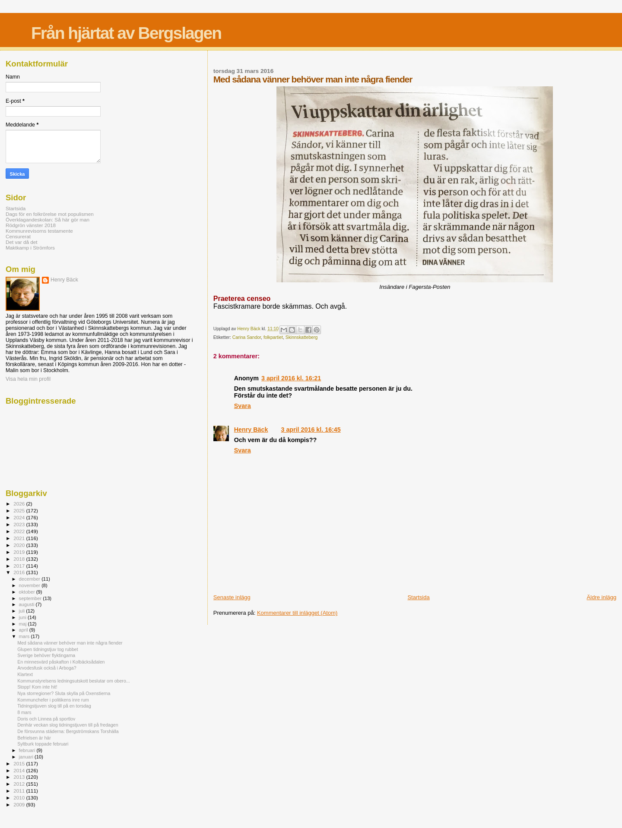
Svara (242, 405)
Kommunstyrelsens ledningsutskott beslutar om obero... (73, 680)
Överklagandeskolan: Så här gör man (47, 219)
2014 (19, 770)
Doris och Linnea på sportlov (46, 718)
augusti (27, 604)
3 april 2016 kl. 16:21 (291, 378)
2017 (19, 566)
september (31, 598)
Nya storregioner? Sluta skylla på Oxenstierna (63, 693)
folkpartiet (273, 337)
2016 (19, 572)
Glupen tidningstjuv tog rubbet (47, 649)
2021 (19, 538)
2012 (19, 784)
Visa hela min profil (28, 379)
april (24, 629)
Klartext (25, 674)
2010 (19, 797)
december (30, 578)
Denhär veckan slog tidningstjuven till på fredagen (67, 724)
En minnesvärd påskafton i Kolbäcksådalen (61, 661)
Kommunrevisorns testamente (39, 231)
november (30, 585)
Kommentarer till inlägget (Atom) (297, 613)
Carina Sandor (246, 337)
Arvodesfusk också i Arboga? (46, 667)
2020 (19, 545)
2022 (19, 531)
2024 (19, 517)
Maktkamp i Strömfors (30, 247)
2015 (19, 763)
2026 (19, 503)
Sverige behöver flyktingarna (46, 655)
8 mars (24, 712)
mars (25, 636)
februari (28, 750)
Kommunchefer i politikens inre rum (53, 699)
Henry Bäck (251, 429)
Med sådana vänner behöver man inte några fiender (69, 642)
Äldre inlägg (601, 597)
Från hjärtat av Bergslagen (126, 33)
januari (27, 756)
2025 (19, 510)
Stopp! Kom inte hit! (37, 686)
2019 (19, 552)
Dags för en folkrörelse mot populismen (50, 214)
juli (22, 610)
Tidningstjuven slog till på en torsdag (54, 705)
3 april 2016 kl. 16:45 (310, 429)
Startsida (418, 597)
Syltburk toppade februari (42, 743)
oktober (27, 591)
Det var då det (22, 242)
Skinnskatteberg (302, 337)
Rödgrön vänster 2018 (31, 225)
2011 (19, 790)
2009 (19, 804)
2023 (19, 524)
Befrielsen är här (34, 737)
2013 (19, 777)
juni (23, 617)
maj (23, 623)
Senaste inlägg (232, 597)
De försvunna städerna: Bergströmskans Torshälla (67, 731)
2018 (19, 559)
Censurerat (18, 236)
